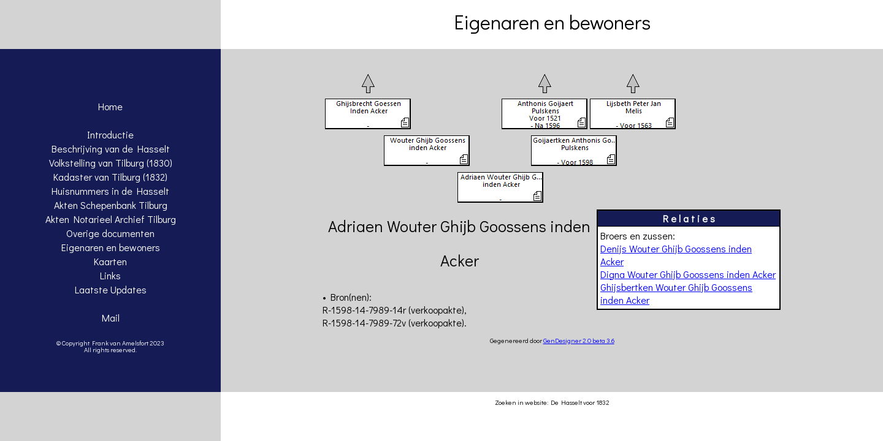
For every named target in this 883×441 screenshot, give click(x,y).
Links (110, 275)
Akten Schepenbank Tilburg (110, 204)
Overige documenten (110, 233)
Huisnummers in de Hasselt (110, 190)
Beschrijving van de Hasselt (111, 148)
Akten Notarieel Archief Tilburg (110, 219)
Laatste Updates (111, 289)
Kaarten (110, 261)
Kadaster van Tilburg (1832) (110, 176)
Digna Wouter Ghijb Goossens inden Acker (688, 274)
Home (110, 106)
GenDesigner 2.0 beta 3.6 (578, 340)
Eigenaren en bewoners (110, 247)
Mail (111, 317)
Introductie (110, 134)
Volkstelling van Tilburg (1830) (110, 162)
